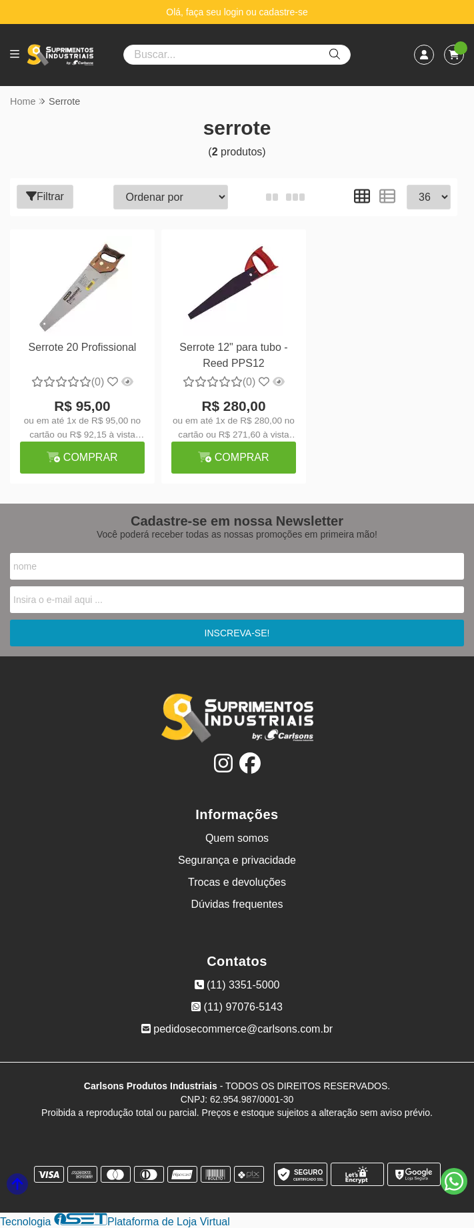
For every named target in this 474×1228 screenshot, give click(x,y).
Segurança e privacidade (237, 860)
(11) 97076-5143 (237, 1007)
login (235, 12)
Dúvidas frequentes (237, 904)
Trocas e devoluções (237, 882)
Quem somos (237, 838)
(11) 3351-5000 (237, 985)
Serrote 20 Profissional (83, 347)
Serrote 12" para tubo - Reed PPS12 (233, 355)
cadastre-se (283, 12)
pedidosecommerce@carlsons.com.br (237, 1029)
